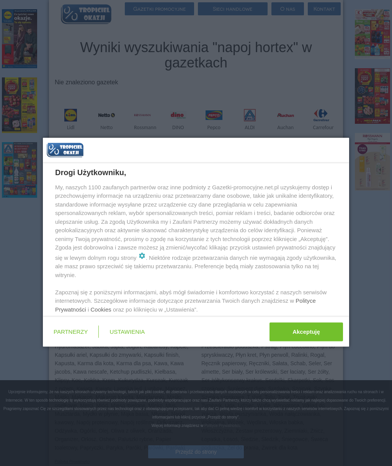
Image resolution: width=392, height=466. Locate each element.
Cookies (101, 309)
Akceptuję (306, 331)
